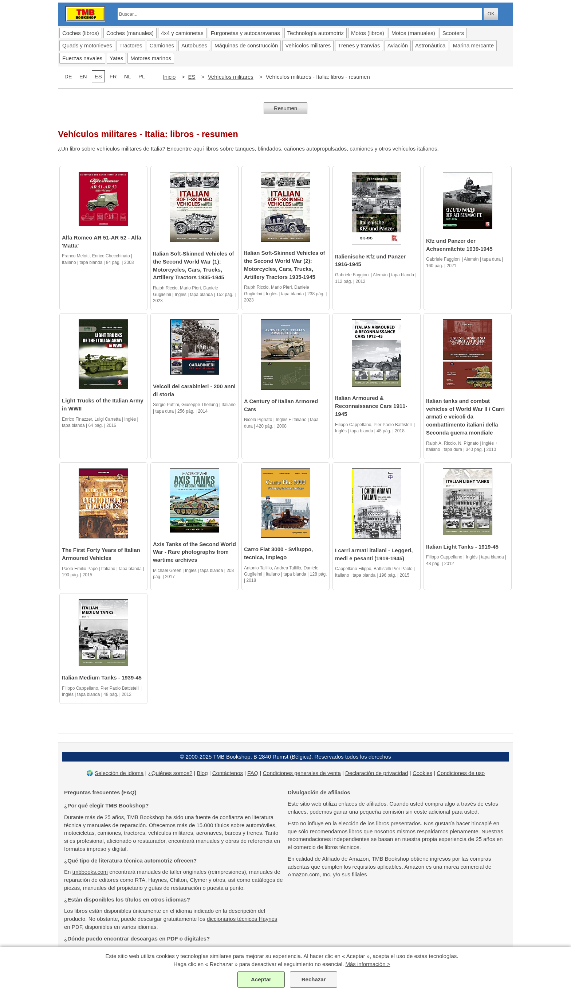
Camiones (162, 45)
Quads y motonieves (87, 45)
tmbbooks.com (90, 872)
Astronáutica (430, 45)
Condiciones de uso (461, 773)
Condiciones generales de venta (302, 773)
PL (141, 76)
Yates (116, 58)
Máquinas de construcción (246, 45)
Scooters (453, 33)
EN (83, 76)
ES (192, 77)
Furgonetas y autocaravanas (245, 33)
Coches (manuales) (130, 33)
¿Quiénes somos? (170, 773)
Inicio (169, 77)
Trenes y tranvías (359, 45)
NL (127, 76)
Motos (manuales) (413, 33)
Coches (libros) (80, 33)
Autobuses (194, 45)
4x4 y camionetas (182, 33)
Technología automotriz (315, 33)
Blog (202, 773)
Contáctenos (227, 773)
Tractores (130, 45)
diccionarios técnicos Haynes (242, 919)
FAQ (252, 773)
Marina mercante (473, 45)
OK (491, 13)
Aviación (397, 45)
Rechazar (314, 979)
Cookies (422, 773)
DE (68, 76)
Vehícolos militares (308, 45)
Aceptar (261, 979)
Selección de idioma (119, 773)
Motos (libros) (367, 33)
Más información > (367, 964)
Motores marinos (150, 58)
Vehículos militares (230, 77)
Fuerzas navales (82, 58)
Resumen (285, 108)
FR (113, 76)
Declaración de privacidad (376, 773)
